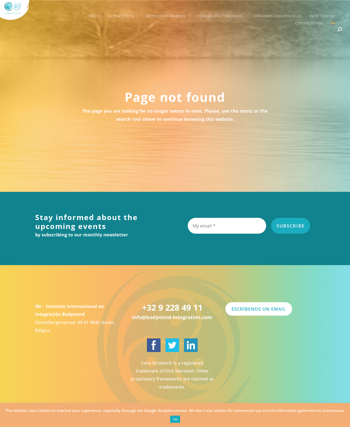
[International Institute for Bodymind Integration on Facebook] (154, 345)
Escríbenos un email (259, 309)
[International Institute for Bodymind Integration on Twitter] (172, 345)
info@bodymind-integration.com (172, 317)
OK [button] (175, 419)
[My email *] (227, 226)
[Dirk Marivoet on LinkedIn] (191, 345)
